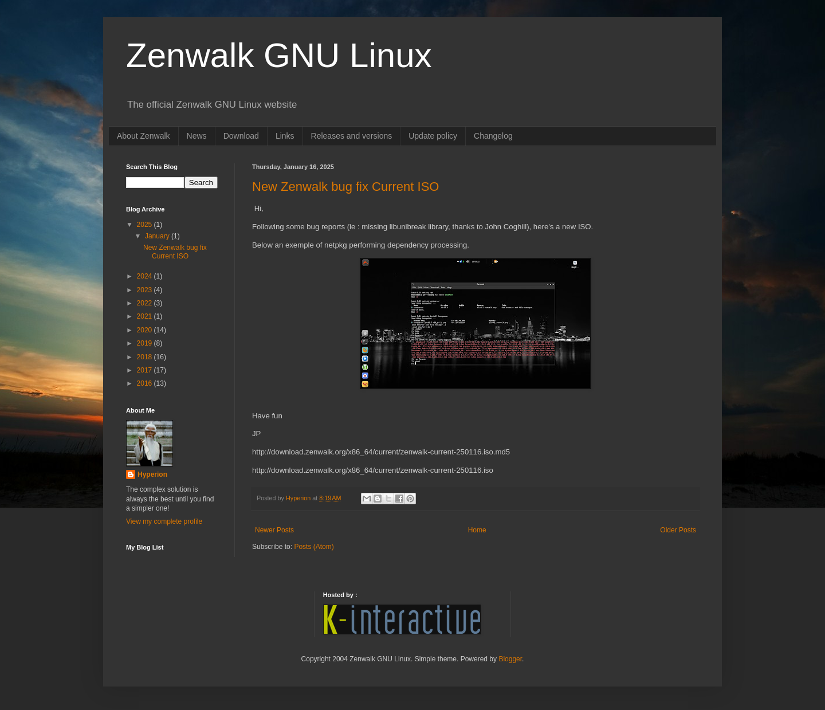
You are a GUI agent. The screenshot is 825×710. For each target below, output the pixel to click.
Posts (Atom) (313, 547)
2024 (145, 276)
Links (285, 135)
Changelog (493, 135)
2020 (145, 330)
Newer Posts (274, 530)
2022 (145, 303)
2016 (145, 383)
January (158, 236)
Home (477, 530)
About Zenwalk (143, 135)
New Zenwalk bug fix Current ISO (345, 186)
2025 (145, 225)
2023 (145, 290)
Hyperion (152, 474)
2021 (145, 316)
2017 (145, 370)
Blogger (510, 659)
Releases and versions (351, 135)
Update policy (432, 135)
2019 (145, 343)
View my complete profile (164, 521)
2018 (145, 357)
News (197, 135)
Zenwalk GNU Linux (279, 55)
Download (241, 135)
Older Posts (678, 530)
